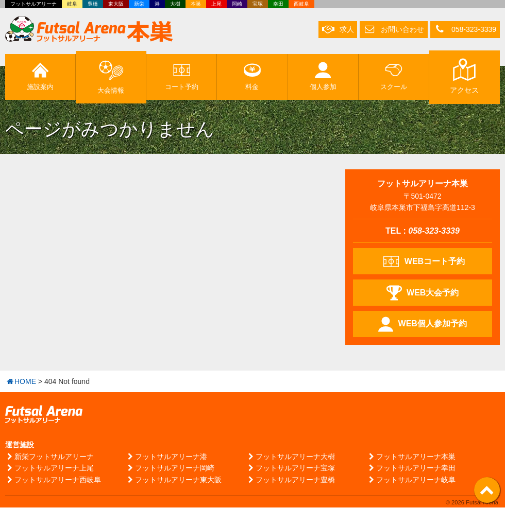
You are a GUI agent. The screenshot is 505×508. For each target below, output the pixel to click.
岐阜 (72, 4)
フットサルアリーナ (33, 4)
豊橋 (93, 4)
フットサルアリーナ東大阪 (174, 480)
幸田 (278, 4)
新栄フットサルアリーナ (49, 457)
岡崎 (237, 4)
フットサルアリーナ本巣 (411, 457)
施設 (40, 77)
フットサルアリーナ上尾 (49, 468)
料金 (252, 77)
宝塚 (257, 4)
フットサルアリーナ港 (166, 457)
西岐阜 (301, 4)
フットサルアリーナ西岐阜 (53, 480)
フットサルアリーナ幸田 (411, 468)
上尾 (216, 4)
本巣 (196, 4)
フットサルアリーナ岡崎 (170, 468)
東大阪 (116, 4)
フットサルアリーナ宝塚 (290, 468)
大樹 (175, 4)
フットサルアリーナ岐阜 (411, 480)
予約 (181, 77)
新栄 (139, 4)
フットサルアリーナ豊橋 (290, 480)
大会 (110, 76)
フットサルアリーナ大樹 (290, 457)
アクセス (464, 77)
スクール (393, 77)
